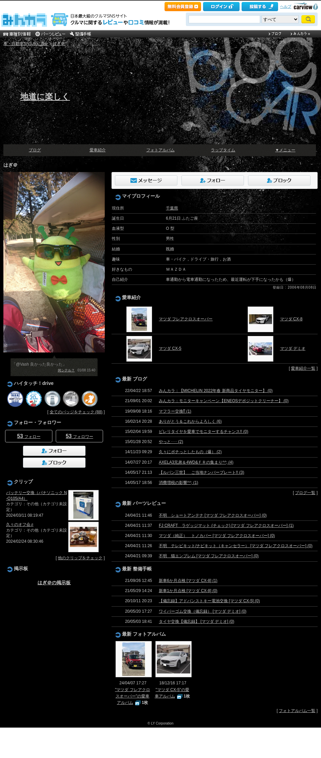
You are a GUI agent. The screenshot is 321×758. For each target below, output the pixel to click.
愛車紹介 (98, 150)
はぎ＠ (59, 43)
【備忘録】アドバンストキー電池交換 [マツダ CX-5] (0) (209, 600)
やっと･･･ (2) (171, 441)
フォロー (28, 436)
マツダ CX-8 (291, 319)
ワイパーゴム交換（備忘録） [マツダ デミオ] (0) (202, 611)
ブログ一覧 (305, 492)
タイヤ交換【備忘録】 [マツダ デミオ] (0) (196, 621)
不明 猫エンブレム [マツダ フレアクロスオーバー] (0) (208, 556)
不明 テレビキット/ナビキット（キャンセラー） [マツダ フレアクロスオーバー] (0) (236, 545)
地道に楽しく (45, 96)
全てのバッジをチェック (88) (76, 412)
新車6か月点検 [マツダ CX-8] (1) (188, 580)
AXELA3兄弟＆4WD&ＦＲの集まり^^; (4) (196, 462)
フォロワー (79, 436)
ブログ (35, 150)
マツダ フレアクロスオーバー (186, 319)
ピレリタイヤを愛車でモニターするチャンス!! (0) (203, 431)
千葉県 (172, 208)
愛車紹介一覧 (303, 368)
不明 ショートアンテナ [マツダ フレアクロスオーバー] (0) (213, 515)
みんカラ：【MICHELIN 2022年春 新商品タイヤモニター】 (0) (216, 390)
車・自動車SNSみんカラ (25, 43)
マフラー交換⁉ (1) (175, 411)
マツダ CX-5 (170, 348)
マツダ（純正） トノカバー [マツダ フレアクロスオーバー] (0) (217, 535)
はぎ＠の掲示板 (54, 582)
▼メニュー (285, 150)
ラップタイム (223, 150)
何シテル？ (66, 370)
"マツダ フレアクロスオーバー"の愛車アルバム (132, 696)
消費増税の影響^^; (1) (178, 482)
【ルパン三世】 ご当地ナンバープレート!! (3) (201, 472)
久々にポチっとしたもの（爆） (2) (190, 451)
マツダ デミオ (292, 348)
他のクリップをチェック (80, 558)
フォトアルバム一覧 (297, 710)
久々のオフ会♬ (19, 524)
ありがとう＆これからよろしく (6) (190, 421)
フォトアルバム (160, 150)
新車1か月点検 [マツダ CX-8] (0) (188, 590)
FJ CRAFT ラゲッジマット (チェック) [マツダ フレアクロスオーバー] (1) (226, 525)
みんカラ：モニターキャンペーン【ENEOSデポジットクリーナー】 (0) (224, 400)
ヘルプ (285, 6)
